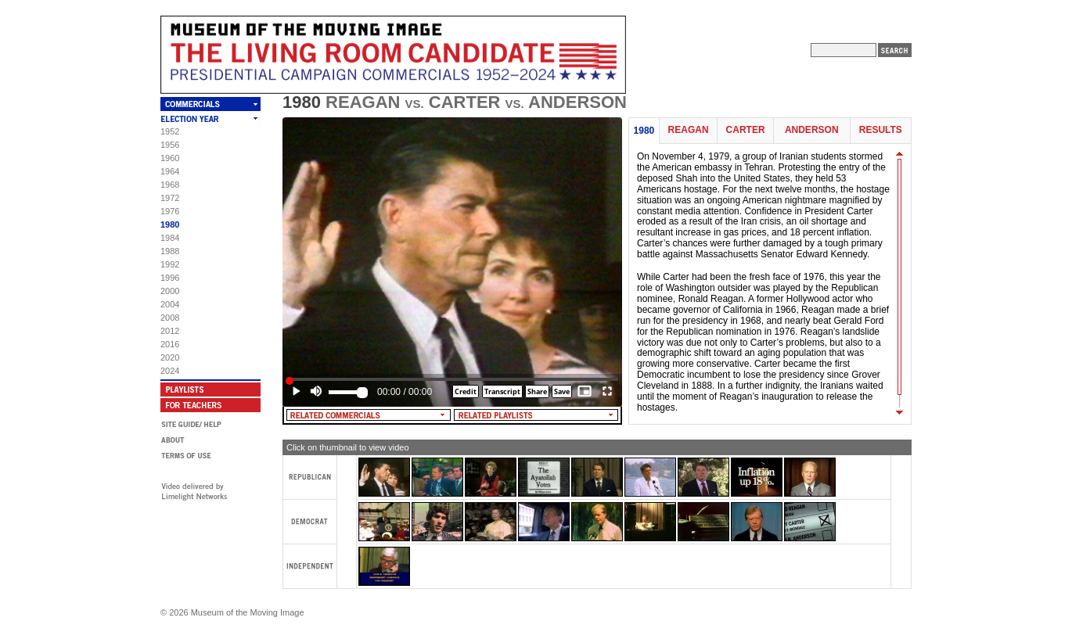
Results (880, 130)
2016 (169, 344)
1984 (169, 237)
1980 (169, 224)
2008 (169, 317)
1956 (169, 144)
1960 (169, 158)
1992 (169, 264)
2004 (169, 304)
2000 (169, 291)
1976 (169, 211)
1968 (169, 184)
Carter (745, 130)
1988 (169, 251)
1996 (169, 277)
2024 (169, 370)
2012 (169, 331)
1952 (169, 131)
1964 (169, 171)
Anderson (812, 130)
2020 (169, 357)
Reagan (688, 130)
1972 (169, 198)
